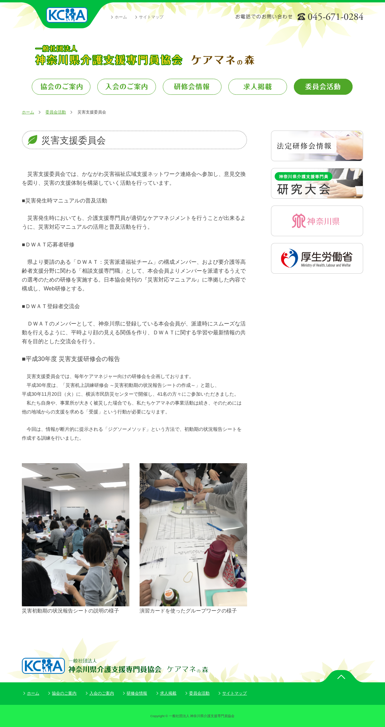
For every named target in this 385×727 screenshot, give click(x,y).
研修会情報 (137, 693)
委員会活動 (55, 112)
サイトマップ (151, 17)
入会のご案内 (101, 693)
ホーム (121, 17)
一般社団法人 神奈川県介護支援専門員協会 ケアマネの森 (144, 55)
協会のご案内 (64, 693)
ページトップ (341, 676)
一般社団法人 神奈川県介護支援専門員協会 (67, 15)
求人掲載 (168, 693)
